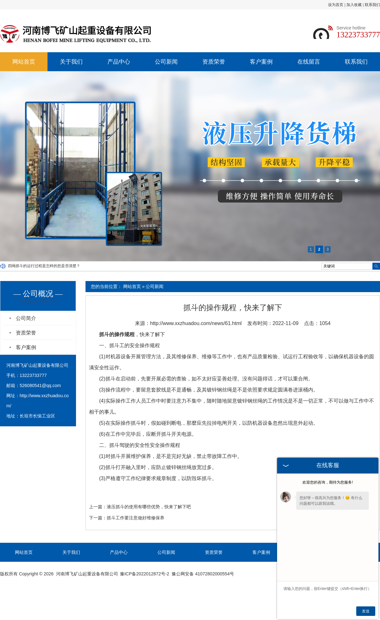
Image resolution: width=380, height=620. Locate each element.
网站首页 (23, 62)
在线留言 (308, 62)
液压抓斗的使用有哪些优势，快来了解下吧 (149, 506)
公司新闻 (166, 62)
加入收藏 (354, 5)
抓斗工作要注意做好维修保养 (135, 517)
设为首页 (335, 5)
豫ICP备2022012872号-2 (144, 573)
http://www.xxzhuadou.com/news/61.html (196, 323)
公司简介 (26, 318)
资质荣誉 (213, 62)
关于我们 (71, 62)
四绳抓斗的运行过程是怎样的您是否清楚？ (44, 266)
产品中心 (118, 62)
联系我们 (372, 5)
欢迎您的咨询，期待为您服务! (327, 482)
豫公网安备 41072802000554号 (203, 573)
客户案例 (261, 62)
